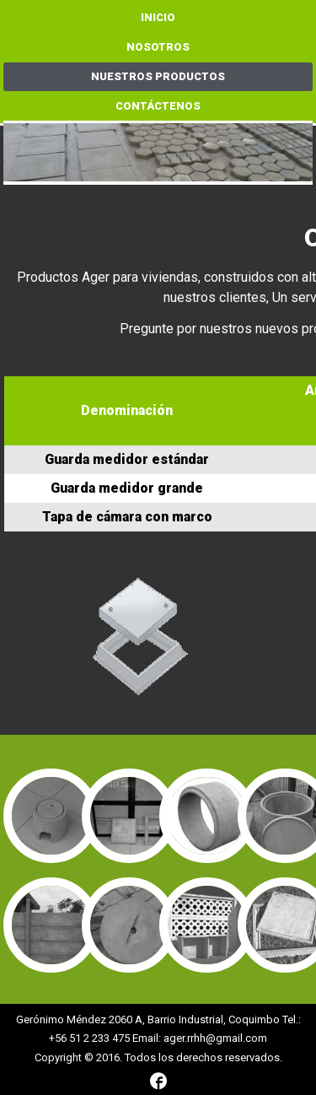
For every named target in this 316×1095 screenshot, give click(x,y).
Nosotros (158, 46)
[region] (158, 154)
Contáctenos (158, 106)
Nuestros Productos (158, 76)
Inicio (158, 17)
